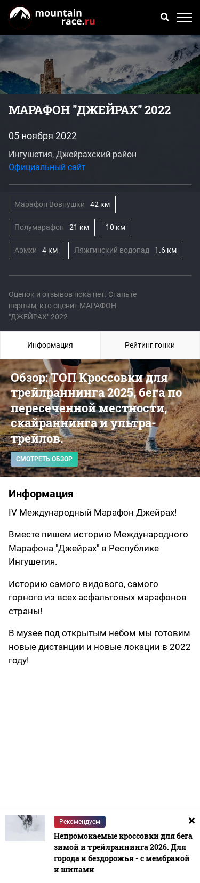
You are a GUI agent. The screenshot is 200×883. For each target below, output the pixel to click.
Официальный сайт (47, 167)
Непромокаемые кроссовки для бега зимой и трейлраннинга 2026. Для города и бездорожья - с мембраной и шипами (123, 852)
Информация (50, 345)
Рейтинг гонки (150, 345)
